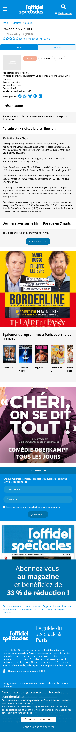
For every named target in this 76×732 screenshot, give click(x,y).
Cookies (7, 612)
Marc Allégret (22, 72)
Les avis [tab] (57, 47)
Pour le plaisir (70, 369)
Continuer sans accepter (38, 727)
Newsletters (26, 609)
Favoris (45, 38)
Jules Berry (29, 75)
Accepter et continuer (39, 719)
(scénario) (40, 158)
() (27, 143)
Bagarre (39, 367)
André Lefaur (57, 75)
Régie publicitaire (51, 606)
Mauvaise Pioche (23, 369)
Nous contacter (32, 606)
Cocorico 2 (8, 367)
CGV (36, 609)
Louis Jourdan (43, 75)
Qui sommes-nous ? (13, 606)
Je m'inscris (38, 514)
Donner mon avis (38, 241)
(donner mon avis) (28, 38)
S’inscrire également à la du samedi (33, 506)
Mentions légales (56, 609)
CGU (43, 609)
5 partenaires (24, 706)
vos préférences (13, 709)
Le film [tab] (18, 47)
